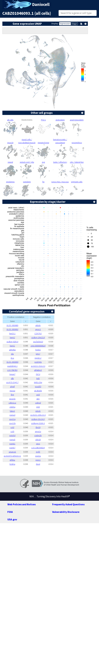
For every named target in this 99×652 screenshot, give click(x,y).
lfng (12, 394)
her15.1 (12, 333)
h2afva (12, 464)
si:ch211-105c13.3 (38, 415)
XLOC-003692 (12, 329)
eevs (38, 443)
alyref (12, 386)
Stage (74, 23)
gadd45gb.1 (12, 366)
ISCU (38, 374)
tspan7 (12, 374)
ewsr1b (12, 398)
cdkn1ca (12, 402)
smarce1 (12, 451)
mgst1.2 (38, 358)
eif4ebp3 (38, 370)
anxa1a (38, 431)
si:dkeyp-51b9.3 (38, 423)
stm (38, 398)
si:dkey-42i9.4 (12, 341)
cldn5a (12, 407)
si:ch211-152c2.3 (38, 366)
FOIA (10, 512)
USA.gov (12, 519)
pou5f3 (38, 386)
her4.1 (12, 345)
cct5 (12, 431)
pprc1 (38, 460)
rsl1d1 (38, 411)
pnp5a (38, 456)
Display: (54, 23)
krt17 (38, 354)
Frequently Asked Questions (68, 504)
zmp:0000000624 (38, 345)
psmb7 (12, 447)
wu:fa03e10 (38, 341)
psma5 (12, 439)
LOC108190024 (38, 447)
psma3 (12, 415)
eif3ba (12, 460)
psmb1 (12, 443)
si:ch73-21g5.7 (12, 382)
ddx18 (38, 439)
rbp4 (38, 464)
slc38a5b (38, 390)
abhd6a (12, 349)
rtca (12, 358)
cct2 (12, 427)
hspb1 (38, 349)
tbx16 (38, 427)
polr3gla (38, 362)
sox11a (12, 419)
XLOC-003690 (12, 362)
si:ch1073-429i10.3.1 (12, 456)
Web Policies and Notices (21, 504)
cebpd (38, 402)
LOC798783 (12, 370)
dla (12, 354)
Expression (65, 23)
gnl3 (38, 407)
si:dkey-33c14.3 (38, 419)
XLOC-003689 (12, 325)
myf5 (38, 451)
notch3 (12, 435)
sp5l (38, 394)
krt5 (38, 378)
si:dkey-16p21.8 (38, 337)
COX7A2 (38, 333)
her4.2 (12, 337)
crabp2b (38, 435)
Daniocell (41, 4)
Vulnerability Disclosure (65, 512)
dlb (12, 378)
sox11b (12, 423)
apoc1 (38, 329)
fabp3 (12, 411)
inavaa (12, 390)
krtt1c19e (38, 382)
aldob (38, 325)
